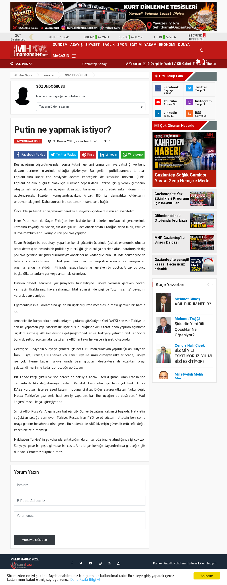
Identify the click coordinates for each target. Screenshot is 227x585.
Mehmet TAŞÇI (187, 319)
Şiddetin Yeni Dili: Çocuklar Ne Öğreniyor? (190, 329)
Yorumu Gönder (34, 540)
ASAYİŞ (76, 45)
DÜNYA (184, 45)
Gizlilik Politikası (175, 563)
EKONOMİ (167, 45)
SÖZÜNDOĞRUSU (76, 75)
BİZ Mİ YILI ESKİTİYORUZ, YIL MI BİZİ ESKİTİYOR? (193, 356)
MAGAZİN (61, 56)
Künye (157, 563)
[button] (212, 284)
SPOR (122, 45)
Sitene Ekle (196, 563)
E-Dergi (151, 64)
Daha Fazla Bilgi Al (85, 579)
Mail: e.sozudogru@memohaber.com (60, 96)
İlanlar (212, 64)
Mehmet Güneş (187, 299)
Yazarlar (133, 64)
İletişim (211, 563)
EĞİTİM (135, 45)
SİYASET (92, 45)
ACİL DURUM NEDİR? (193, 304)
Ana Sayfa (23, 75)
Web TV (168, 64)
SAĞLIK (108, 45)
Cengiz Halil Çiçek (190, 345)
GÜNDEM (60, 45)
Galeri (184, 64)
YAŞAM (150, 45)
